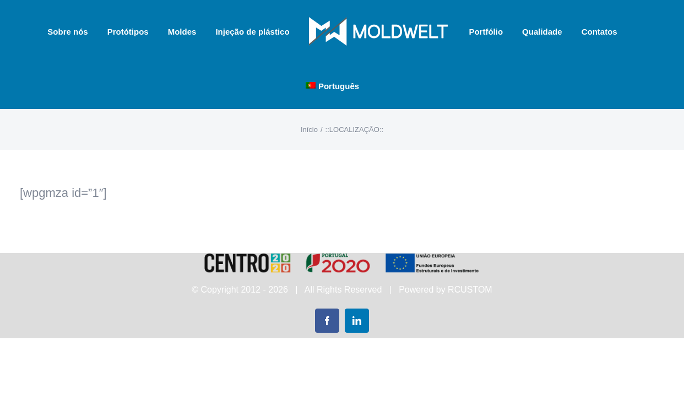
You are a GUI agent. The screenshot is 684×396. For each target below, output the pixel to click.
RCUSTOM (470, 289)
